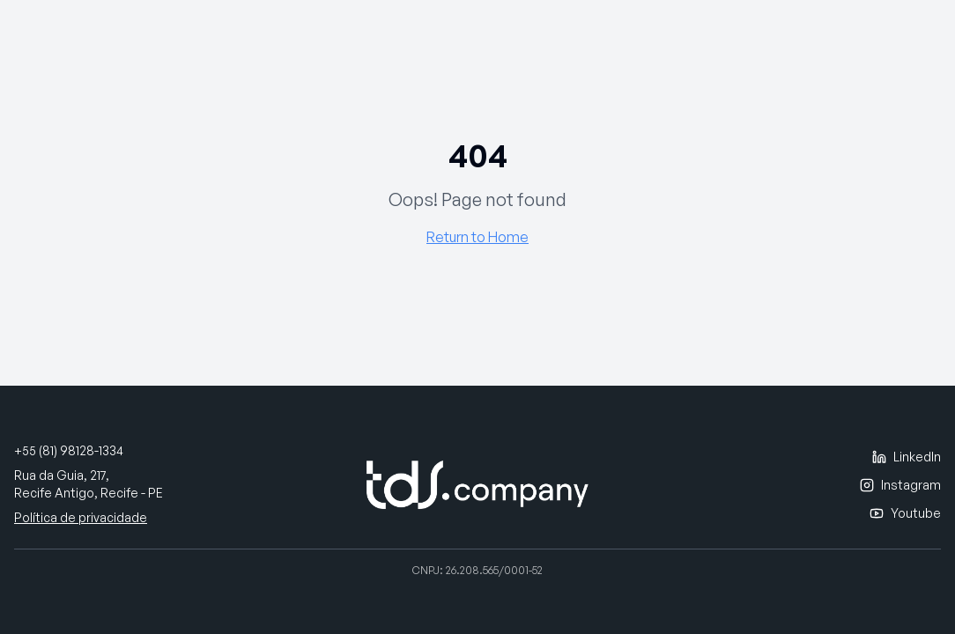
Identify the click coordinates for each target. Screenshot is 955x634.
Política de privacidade (80, 517)
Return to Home (477, 237)
